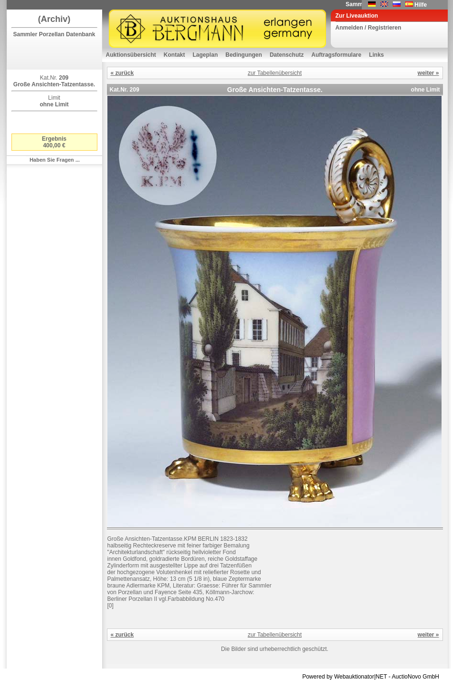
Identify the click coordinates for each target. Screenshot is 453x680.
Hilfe (420, 4)
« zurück (122, 73)
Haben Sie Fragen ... (55, 160)
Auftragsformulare (336, 55)
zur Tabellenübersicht (275, 73)
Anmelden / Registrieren (368, 27)
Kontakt (174, 55)
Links (376, 55)
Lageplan (205, 55)
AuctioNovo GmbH (415, 676)
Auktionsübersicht (131, 55)
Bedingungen (243, 55)
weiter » (428, 73)
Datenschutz (287, 55)
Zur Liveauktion (357, 15)
